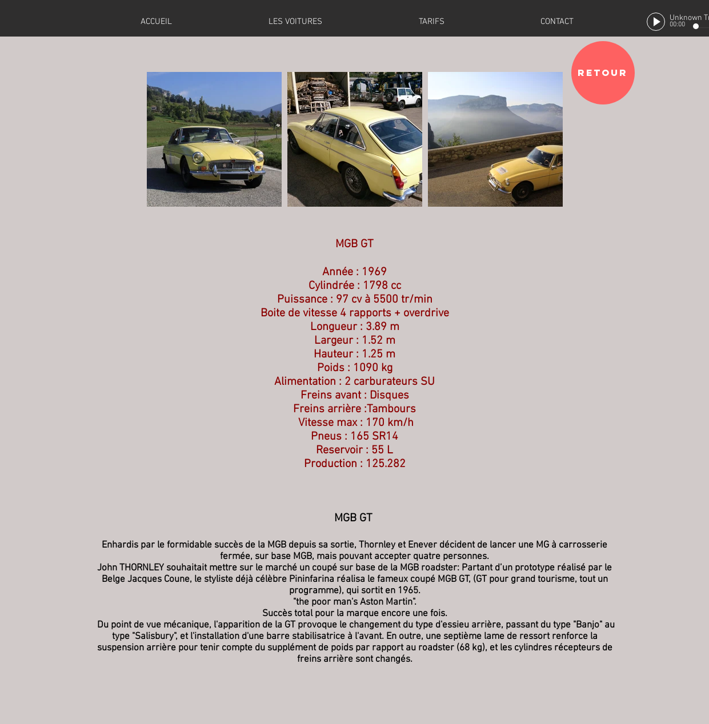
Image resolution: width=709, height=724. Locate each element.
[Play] (656, 21)
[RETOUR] (603, 72)
